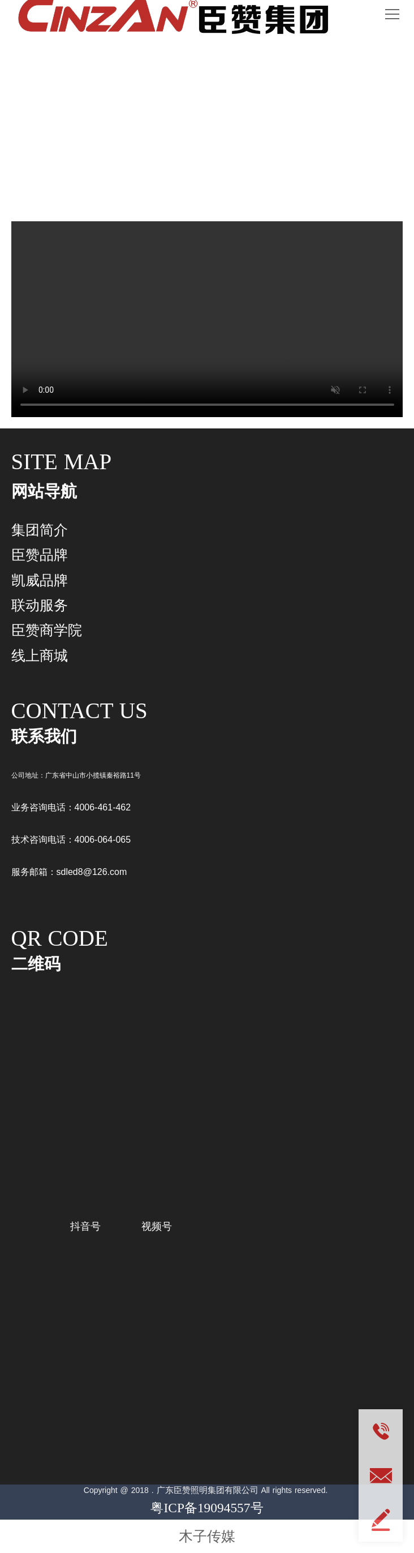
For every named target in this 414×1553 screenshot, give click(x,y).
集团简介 (39, 530)
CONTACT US (79, 710)
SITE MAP (61, 461)
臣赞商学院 (46, 630)
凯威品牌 (39, 580)
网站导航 (44, 491)
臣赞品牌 (39, 555)
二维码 (36, 964)
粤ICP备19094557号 (206, 1507)
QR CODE (59, 938)
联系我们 (44, 736)
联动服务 (207, 140)
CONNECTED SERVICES (207, 101)
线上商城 (39, 655)
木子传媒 (207, 1536)
